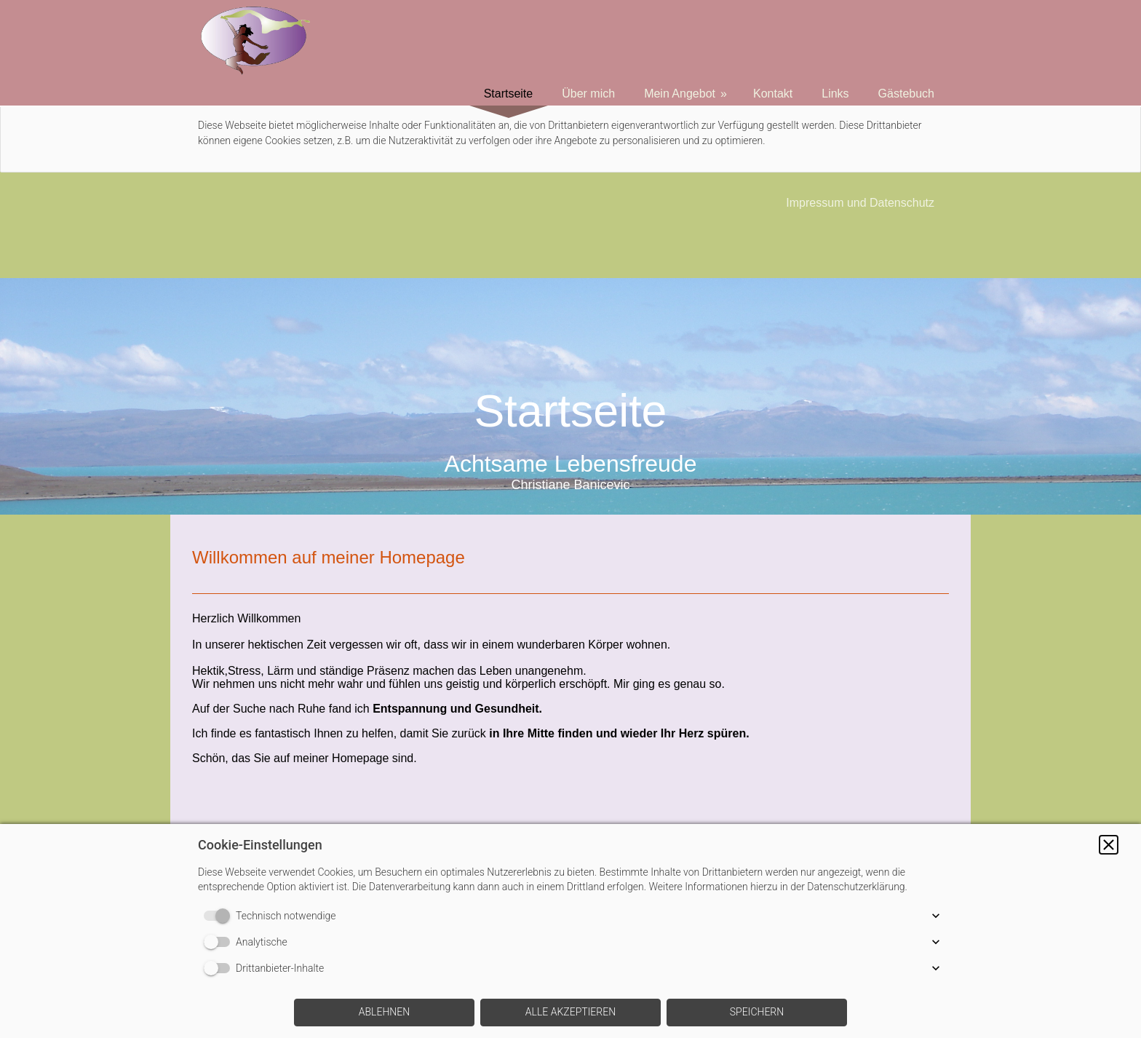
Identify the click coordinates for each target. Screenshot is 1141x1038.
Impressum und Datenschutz (860, 203)
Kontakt (772, 93)
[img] (570, 396)
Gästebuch (906, 93)
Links (835, 93)
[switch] (220, 915)
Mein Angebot (679, 93)
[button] (1109, 845)
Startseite (508, 93)
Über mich (588, 93)
